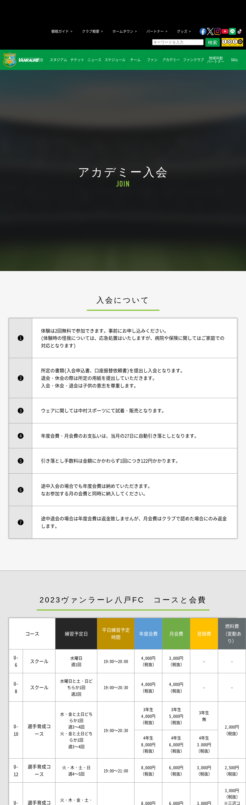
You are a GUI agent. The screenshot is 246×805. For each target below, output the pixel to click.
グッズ (182, 31)
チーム (135, 59)
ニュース (94, 59)
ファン (152, 59)
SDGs (234, 59)
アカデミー (171, 59)
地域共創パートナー (216, 59)
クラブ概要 (90, 31)
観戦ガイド (60, 31)
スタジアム (58, 59)
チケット (77, 59)
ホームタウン (122, 31)
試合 (39, 59)
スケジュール (115, 59)
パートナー (155, 31)
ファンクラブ (193, 59)
